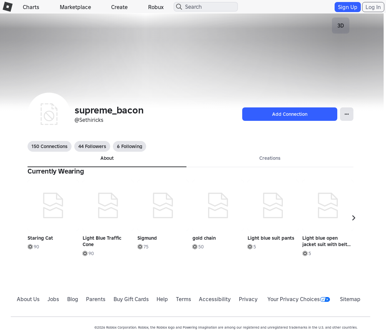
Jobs (53, 299)
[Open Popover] (346, 114)
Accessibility (215, 299)
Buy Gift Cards (131, 299)
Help (162, 299)
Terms (183, 299)
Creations (270, 158)
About (107, 158)
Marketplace (75, 7)
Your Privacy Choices (298, 299)
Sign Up (347, 7)
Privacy (248, 299)
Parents (95, 299)
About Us (28, 299)
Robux (156, 7)
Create (119, 7)
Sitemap (350, 299)
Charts (31, 7)
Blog (72, 299)
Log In (373, 7)
